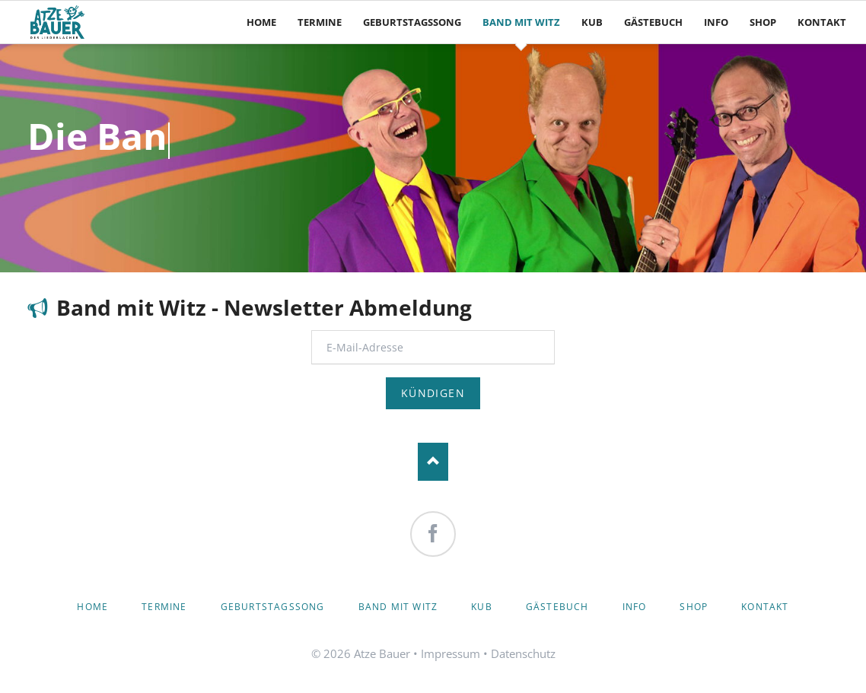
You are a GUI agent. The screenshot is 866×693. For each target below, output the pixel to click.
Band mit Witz (398, 606)
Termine (164, 606)
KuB (481, 606)
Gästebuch (557, 606)
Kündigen (433, 393)
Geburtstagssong (273, 606)
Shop (694, 606)
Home (92, 606)
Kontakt (764, 606)
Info (634, 606)
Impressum (450, 653)
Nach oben (433, 462)
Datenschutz (523, 653)
